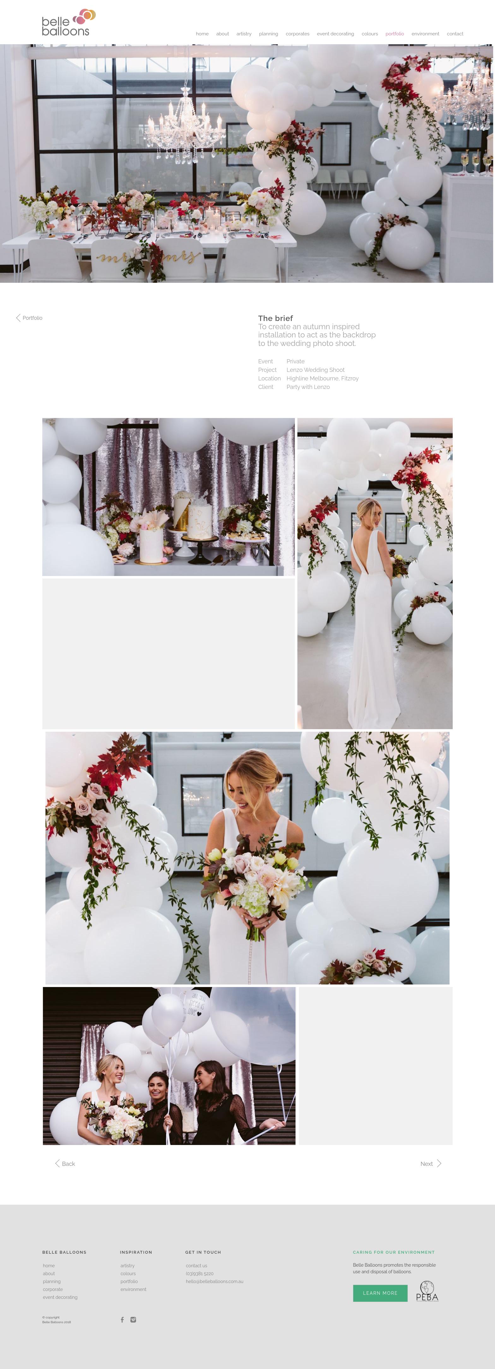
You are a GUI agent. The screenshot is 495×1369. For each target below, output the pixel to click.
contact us (196, 1265)
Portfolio (31, 318)
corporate (53, 1289)
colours (370, 34)
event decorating (335, 34)
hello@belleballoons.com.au (214, 1281)
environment (425, 34)
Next (430, 1163)
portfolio (395, 34)
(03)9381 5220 (200, 1273)
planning (268, 34)
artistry (244, 34)
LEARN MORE (380, 1293)
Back (68, 1163)
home (202, 34)
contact (455, 34)
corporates (297, 34)
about (222, 34)
